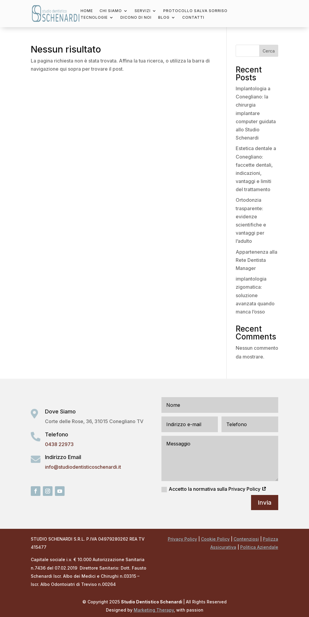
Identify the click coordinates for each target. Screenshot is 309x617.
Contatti (193, 17)
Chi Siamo (111, 11)
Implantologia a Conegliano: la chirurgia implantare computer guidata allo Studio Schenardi (256, 113)
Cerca (269, 50)
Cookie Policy (215, 538)
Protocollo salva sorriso (195, 11)
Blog (164, 17)
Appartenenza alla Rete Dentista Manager (256, 260)
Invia (265, 502)
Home (87, 11)
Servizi (143, 11)
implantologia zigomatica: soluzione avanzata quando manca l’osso (255, 295)
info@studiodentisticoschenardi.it (83, 467)
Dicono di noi (135, 17)
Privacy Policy (182, 538)
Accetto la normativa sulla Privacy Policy (213, 489)
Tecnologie (94, 17)
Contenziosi (246, 538)
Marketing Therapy (154, 609)
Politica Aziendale (259, 547)
